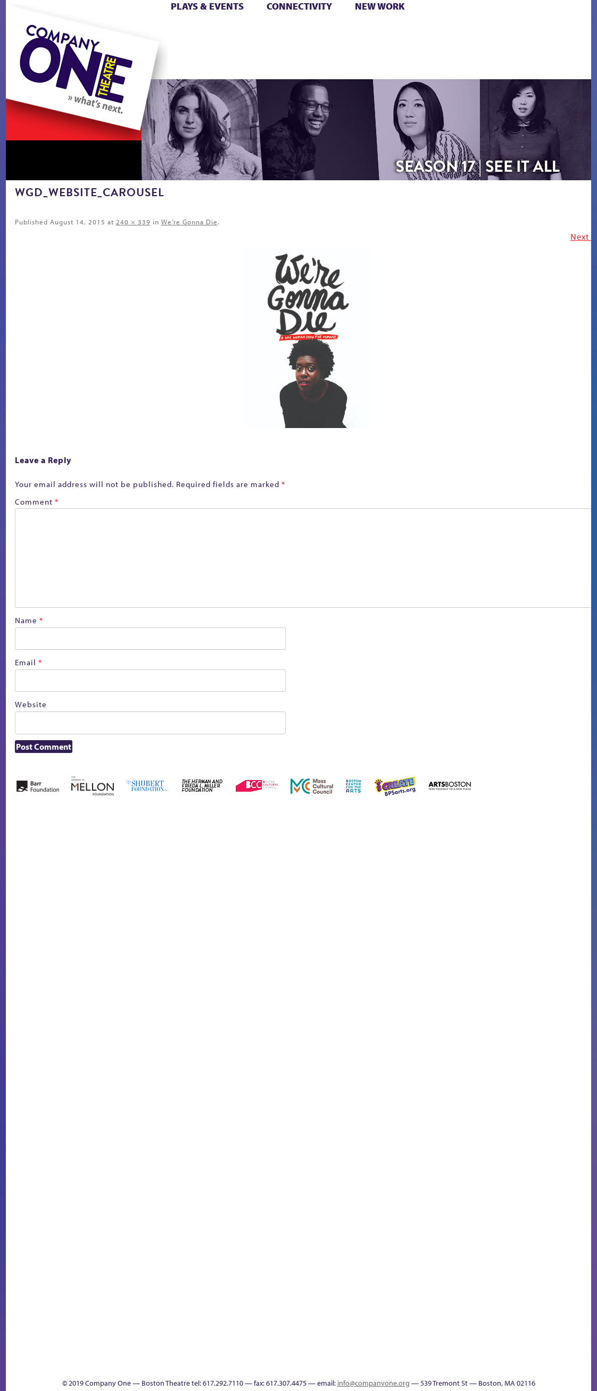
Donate (473, 31)
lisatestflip (137, 1075)
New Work (380, 6)
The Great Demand (66, 1346)
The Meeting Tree (155, 1346)
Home (23, 31)
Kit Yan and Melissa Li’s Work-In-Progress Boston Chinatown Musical (92, 995)
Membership (161, 1075)
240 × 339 (133, 221)
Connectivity (299, 6)
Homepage (24, 1075)
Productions (339, 1362)
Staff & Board (510, 1059)
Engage (407, 63)
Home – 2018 (575, 883)
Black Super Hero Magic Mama (285, 867)
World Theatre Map (400, 1234)
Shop (490, 47)
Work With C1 (195, 1346)
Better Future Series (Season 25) (220, 867)
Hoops (47, 47)
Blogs (397, 1266)
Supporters (494, 1362)
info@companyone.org (373, 1383)
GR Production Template (516, 883)
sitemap (252, 63)
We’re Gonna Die (189, 221)
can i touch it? (374, 883)
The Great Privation (90, 1346)
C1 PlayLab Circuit (401, 1123)
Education (492, 899)
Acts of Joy (128, 883)
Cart (399, 31)
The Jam (140, 63)
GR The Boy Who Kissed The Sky (531, 851)
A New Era (83, 883)
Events (399, 1362)
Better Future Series (174, 883)
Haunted (556, 899)
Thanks (452, 63)
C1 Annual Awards (512, 1346)
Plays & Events (207, 6)
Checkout (423, 899)
